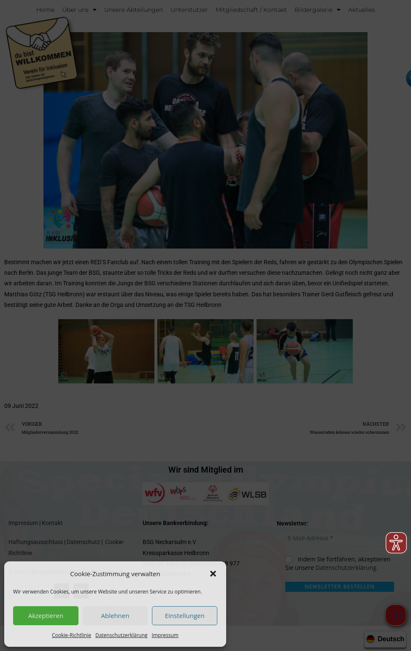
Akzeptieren (45, 615)
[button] (213, 573)
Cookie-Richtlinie (71, 635)
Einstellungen (185, 615)
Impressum (165, 635)
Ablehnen (115, 615)
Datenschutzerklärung (121, 635)
